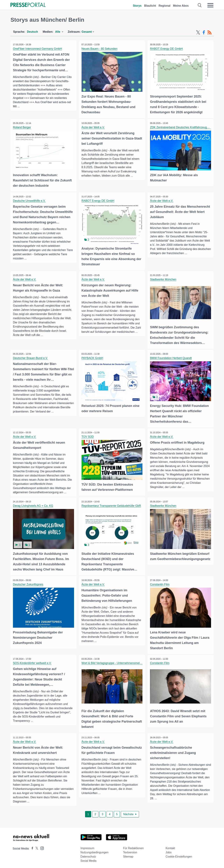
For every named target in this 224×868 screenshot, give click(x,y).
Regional (164, 5)
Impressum (87, 846)
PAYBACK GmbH (92, 357)
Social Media (88, 859)
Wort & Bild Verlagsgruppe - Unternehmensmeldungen (115, 662)
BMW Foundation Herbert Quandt (171, 357)
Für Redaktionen (133, 846)
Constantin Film (160, 583)
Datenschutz (88, 855)
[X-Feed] (198, 32)
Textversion (130, 851)
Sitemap (128, 855)
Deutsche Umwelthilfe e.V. (29, 200)
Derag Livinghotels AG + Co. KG (33, 505)
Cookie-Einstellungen (179, 855)
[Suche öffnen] (200, 5)
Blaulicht (150, 5)
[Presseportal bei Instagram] (41, 846)
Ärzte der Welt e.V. (93, 127)
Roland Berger (22, 127)
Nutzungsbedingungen (94, 851)
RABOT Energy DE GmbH (166, 48)
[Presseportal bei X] (35, 847)
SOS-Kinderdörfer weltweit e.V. (32, 662)
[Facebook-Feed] (203, 32)
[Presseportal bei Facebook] (31, 847)
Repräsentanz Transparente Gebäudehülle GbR (111, 505)
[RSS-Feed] (209, 32)
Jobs (169, 851)
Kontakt (170, 846)
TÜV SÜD (88, 435)
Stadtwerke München (163, 278)
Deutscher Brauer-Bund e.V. (30, 357)
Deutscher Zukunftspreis (28, 583)
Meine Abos (181, 5)
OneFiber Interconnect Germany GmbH (37, 48)
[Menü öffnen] (210, 5)
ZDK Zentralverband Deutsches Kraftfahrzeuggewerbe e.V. (186, 127)
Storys (137, 5)
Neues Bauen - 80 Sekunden (100, 48)
